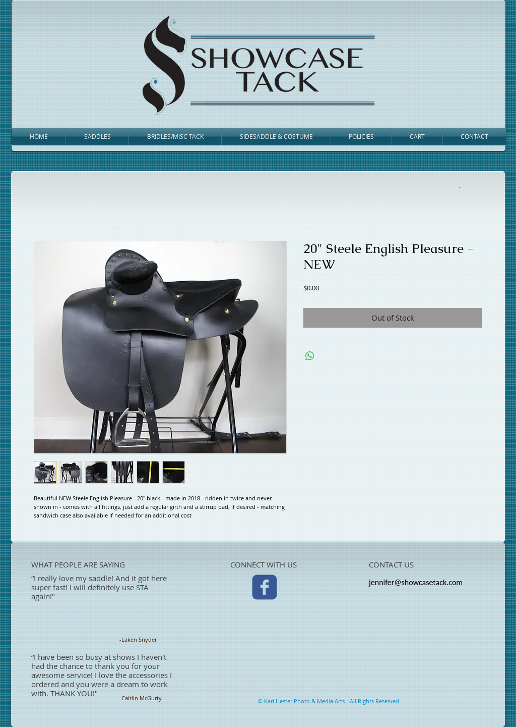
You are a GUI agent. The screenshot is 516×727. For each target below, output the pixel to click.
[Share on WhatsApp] (310, 356)
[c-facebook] (264, 587)
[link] (460, 187)
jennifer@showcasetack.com (416, 582)
